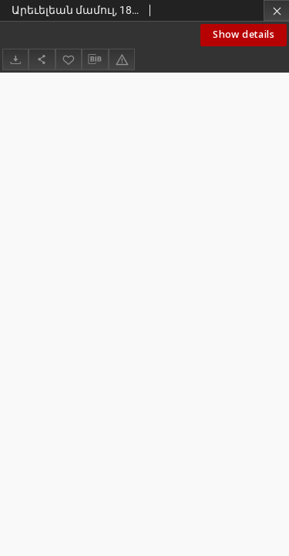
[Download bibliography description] (95, 59)
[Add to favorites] (68, 59)
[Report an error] (122, 59)
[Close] (276, 10)
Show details (243, 34)
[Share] (42, 59)
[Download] (15, 59)
